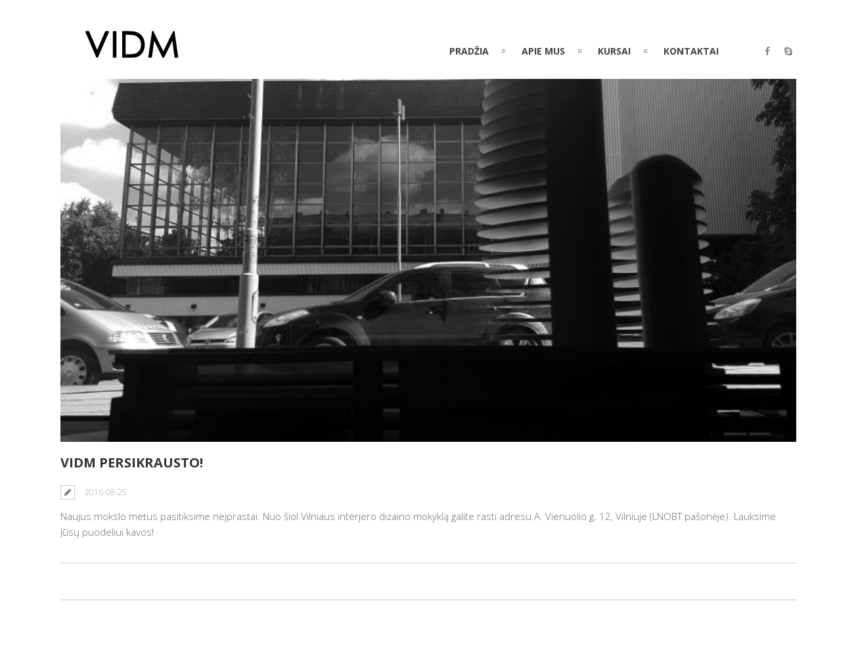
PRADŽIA (469, 51)
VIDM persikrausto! (131, 462)
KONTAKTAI (691, 51)
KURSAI (614, 51)
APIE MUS (543, 51)
